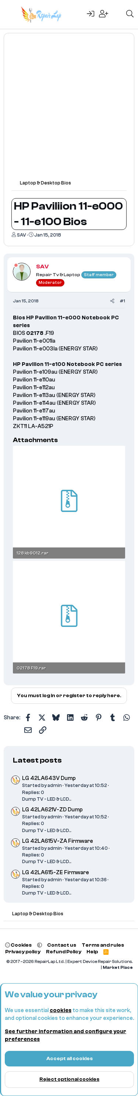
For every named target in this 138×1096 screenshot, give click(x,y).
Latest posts (37, 760)
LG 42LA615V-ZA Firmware (57, 841)
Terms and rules (103, 945)
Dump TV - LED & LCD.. (46, 799)
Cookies (18, 945)
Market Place (118, 967)
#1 (122, 300)
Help (92, 951)
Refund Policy (63, 951)
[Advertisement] (69, 110)
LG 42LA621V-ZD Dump (52, 810)
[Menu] (10, 14)
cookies (60, 1010)
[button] (39, 945)
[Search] (130, 14)
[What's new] (117, 14)
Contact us (61, 945)
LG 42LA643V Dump (49, 778)
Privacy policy (22, 951)
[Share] (112, 301)
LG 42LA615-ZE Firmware (55, 872)
